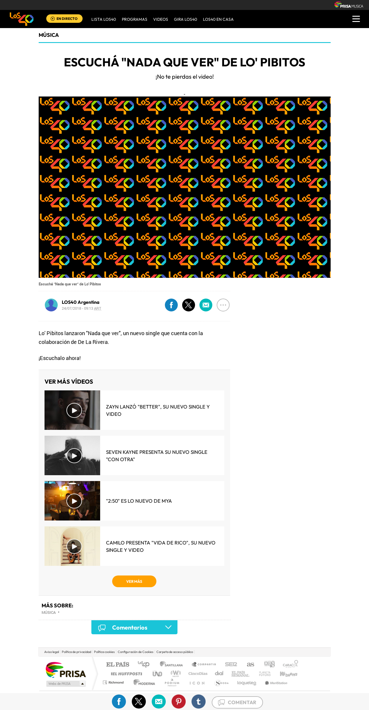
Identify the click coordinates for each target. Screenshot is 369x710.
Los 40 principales (146, 664)
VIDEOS (160, 19)
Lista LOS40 (103, 19)
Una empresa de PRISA (66, 669)
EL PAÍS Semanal (240, 673)
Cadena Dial (219, 673)
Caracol (289, 664)
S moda (221, 682)
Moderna (142, 682)
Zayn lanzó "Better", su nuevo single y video (158, 410)
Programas (134, 19)
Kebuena (283, 673)
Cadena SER (229, 664)
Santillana (173, 664)
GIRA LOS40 (185, 19)
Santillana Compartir (204, 664)
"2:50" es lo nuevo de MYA (139, 501)
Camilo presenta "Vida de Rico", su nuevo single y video (161, 546)
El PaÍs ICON (197, 682)
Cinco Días (197, 673)
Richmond (114, 682)
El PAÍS (117, 664)
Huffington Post (125, 673)
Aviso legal (51, 652)
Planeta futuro (262, 673)
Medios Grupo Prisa (65, 683)
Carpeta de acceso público (174, 652)
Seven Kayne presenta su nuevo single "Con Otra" (156, 455)
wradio (174, 673)
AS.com (248, 664)
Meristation (275, 682)
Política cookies (104, 652)
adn (267, 664)
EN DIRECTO (67, 18)
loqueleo (247, 682)
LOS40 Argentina (81, 302)
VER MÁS (134, 581)
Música (49, 35)
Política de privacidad (76, 652)
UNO (157, 673)
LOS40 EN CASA (218, 19)
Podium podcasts (171, 682)
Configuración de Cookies (135, 652)
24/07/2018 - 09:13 (81, 308)
